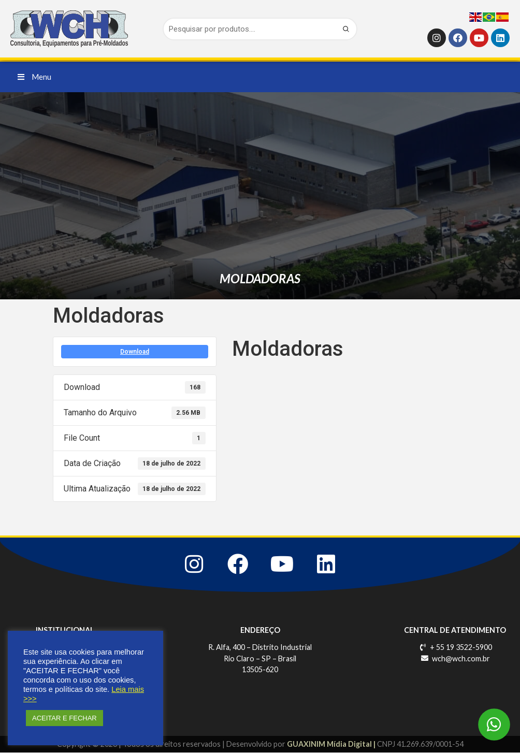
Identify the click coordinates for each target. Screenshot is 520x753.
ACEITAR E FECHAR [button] (64, 718)
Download (134, 351)
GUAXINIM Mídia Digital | (332, 745)
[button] (34, 77)
